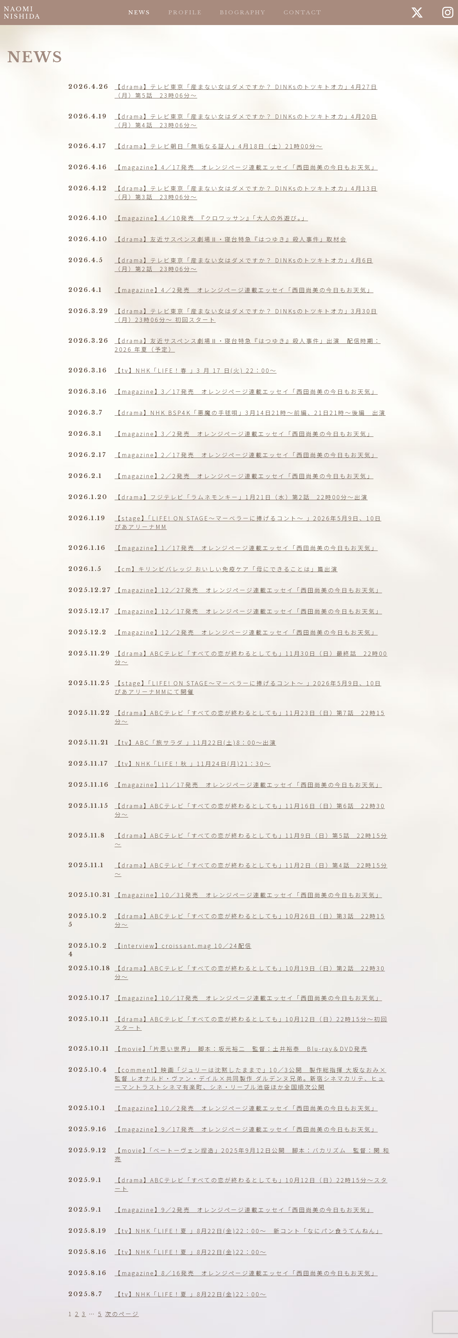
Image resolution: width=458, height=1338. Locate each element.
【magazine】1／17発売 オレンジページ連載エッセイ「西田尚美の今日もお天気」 (246, 547)
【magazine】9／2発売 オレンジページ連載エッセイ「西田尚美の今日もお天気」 (244, 1209)
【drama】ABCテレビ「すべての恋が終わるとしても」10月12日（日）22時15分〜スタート (251, 1184)
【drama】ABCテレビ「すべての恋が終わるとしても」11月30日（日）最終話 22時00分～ (251, 657)
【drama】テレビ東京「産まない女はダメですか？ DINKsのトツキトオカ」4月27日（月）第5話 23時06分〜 (246, 90)
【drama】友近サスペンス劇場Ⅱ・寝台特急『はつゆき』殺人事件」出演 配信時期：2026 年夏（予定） (248, 344)
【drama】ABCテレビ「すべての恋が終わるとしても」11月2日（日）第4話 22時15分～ (251, 869)
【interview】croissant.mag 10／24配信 (183, 945)
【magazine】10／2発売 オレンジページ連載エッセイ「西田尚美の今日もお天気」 (246, 1108)
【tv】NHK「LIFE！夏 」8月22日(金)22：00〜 (191, 1251)
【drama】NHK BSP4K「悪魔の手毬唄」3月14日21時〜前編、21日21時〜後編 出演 (250, 412)
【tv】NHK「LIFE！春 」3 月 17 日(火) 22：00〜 (196, 370)
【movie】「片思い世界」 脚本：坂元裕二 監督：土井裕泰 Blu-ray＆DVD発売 (241, 1048)
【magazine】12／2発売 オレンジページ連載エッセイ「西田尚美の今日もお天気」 (246, 632)
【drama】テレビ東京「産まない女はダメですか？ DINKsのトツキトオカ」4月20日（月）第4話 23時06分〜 (246, 120)
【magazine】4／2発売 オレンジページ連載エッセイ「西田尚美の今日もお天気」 (244, 289)
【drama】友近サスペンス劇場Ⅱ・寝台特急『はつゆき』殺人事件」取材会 (231, 239)
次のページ (122, 1314)
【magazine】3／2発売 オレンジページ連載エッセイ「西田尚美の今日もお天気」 (244, 433)
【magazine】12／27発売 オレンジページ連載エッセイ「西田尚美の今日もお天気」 (248, 590)
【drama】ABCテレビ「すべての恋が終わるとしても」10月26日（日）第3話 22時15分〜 (250, 920)
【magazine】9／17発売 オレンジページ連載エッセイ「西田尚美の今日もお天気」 (246, 1129)
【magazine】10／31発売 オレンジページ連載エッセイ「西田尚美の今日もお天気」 (248, 894)
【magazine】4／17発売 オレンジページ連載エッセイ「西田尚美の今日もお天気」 (246, 167)
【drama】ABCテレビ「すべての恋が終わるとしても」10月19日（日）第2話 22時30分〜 (250, 972)
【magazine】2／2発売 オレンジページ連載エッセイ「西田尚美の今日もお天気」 (244, 476)
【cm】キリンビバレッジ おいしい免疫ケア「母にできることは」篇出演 (226, 569)
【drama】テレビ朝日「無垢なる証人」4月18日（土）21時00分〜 (219, 146)
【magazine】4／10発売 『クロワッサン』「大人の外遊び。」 (211, 218)
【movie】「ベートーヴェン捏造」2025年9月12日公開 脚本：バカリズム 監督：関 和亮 (252, 1154)
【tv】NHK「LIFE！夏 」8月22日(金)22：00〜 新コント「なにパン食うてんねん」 (249, 1230)
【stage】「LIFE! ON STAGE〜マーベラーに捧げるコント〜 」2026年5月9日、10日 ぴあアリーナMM (248, 522)
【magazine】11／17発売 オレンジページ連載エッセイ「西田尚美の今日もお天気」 (248, 784)
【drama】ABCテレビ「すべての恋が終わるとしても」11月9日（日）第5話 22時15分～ (251, 839)
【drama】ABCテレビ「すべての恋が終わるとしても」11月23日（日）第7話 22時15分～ (250, 717)
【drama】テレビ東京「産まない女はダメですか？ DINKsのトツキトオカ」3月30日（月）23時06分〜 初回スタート (246, 315)
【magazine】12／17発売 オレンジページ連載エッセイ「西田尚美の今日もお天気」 (248, 611)
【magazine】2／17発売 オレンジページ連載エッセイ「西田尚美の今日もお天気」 (246, 454)
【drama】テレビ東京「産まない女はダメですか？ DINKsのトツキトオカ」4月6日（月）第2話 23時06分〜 (244, 264)
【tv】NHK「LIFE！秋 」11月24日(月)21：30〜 (193, 763)
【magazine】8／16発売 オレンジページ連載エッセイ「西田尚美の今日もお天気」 (246, 1273)
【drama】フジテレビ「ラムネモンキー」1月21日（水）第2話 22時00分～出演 (241, 497)
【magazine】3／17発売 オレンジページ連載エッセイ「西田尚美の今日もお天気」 (246, 391)
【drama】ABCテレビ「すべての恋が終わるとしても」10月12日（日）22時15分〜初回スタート (251, 1023)
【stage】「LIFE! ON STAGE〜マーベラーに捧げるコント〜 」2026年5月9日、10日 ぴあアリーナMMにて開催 (248, 687)
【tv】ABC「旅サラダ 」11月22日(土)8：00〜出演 (195, 742)
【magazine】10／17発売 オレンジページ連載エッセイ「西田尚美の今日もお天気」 (248, 997)
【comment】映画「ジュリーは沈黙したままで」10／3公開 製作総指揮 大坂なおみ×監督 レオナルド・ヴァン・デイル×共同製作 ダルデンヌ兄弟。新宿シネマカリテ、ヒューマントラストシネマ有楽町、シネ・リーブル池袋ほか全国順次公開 (250, 1078)
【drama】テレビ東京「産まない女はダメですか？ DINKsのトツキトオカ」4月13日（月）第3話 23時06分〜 (246, 192)
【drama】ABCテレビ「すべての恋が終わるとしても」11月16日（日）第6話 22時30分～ (250, 810)
